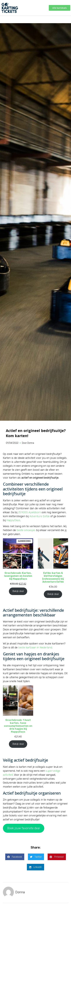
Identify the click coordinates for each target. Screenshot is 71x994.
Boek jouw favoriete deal (23, 828)
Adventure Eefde (39, 516)
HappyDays (13, 520)
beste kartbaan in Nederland (35, 647)
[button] (14, 857)
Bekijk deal (18, 591)
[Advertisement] (35, 946)
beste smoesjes (26, 530)
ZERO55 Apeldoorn (29, 512)
